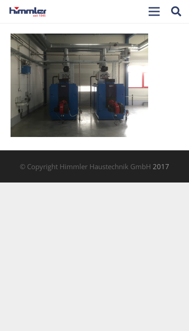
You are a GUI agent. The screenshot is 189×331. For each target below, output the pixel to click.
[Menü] (154, 11)
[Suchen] (176, 11)
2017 (161, 166)
